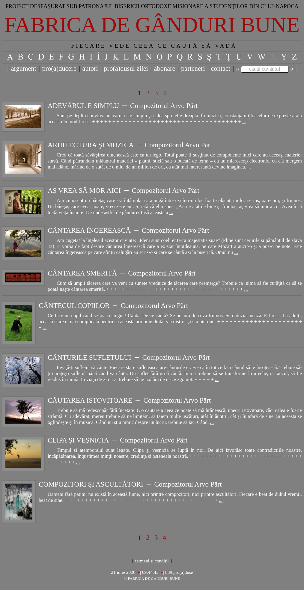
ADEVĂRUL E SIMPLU (83, 105)
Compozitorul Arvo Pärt (164, 105)
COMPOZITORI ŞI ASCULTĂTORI (91, 484)
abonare (164, 68)
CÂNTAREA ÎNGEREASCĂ (89, 230)
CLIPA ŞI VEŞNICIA (78, 440)
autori (90, 68)
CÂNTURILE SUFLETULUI (89, 357)
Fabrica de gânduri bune (152, 25)
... (244, 121)
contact (220, 68)
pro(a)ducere (59, 68)
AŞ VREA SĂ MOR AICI (84, 190)
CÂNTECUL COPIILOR (74, 305)
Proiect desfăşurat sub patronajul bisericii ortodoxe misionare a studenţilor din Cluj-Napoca (152, 6)
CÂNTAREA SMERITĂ (82, 273)
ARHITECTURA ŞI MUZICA (91, 145)
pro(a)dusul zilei (126, 68)
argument (23, 68)
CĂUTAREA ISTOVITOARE (90, 400)
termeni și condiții (152, 560)
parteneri (193, 68)
